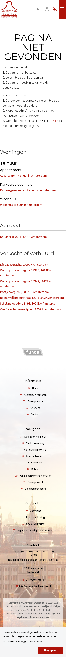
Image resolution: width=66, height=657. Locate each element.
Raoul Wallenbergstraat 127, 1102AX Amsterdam (32, 298)
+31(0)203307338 (35, 580)
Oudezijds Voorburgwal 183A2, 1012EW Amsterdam (25, 272)
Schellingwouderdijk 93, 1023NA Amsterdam (29, 303)
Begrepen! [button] (50, 650)
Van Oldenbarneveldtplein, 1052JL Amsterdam (30, 309)
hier (55, 121)
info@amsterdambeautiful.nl (35, 586)
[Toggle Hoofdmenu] (62, 9)
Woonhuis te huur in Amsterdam (21, 205)
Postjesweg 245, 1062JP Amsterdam (24, 292)
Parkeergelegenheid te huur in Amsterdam (28, 190)
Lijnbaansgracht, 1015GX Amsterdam (24, 264)
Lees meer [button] (35, 641)
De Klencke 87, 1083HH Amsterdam (23, 237)
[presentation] (28, 362)
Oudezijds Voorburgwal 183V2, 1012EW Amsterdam (25, 283)
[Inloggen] (47, 9)
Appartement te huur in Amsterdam (23, 176)
